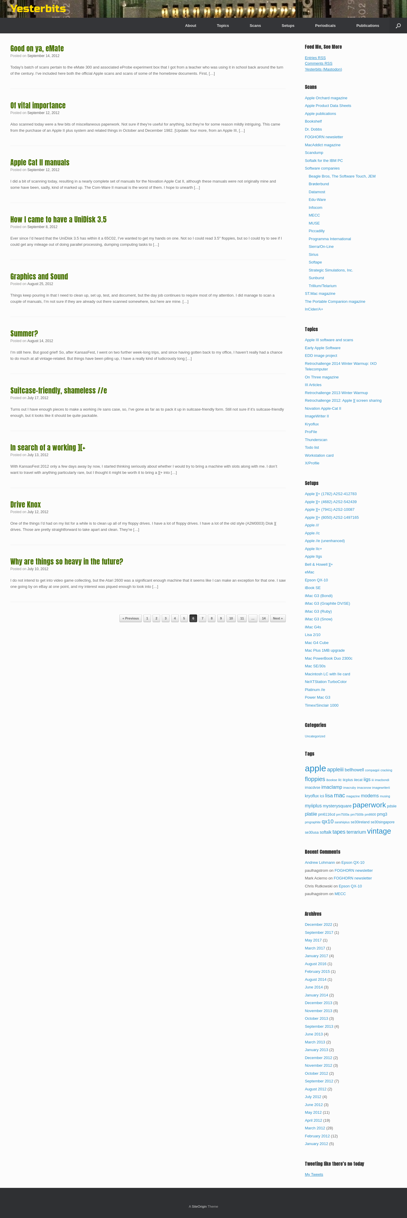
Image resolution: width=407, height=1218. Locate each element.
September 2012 (319, 1081)
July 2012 (313, 1097)
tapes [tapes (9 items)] (339, 832)
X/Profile (312, 463)
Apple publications (320, 113)
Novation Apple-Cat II (323, 408)
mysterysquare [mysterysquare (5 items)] (337, 806)
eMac (309, 572)
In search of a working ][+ (47, 447)
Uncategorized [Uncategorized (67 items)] (315, 736)
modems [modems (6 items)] (370, 795)
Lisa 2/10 (312, 634)
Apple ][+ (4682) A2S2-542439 (330, 502)
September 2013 (319, 1026)
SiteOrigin (199, 1206)
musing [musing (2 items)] (385, 796)
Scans (255, 25)
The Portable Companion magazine (335, 301)
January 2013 (316, 1050)
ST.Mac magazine (320, 293)
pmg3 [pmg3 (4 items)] (382, 814)
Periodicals (325, 25)
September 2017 (319, 932)
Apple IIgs (313, 556)
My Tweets (314, 1174)
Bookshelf (313, 121)
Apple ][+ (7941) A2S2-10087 (329, 509)
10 (231, 618)
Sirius (313, 254)
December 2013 (318, 1003)
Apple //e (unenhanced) (325, 541)
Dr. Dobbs (313, 129)
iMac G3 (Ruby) (318, 611)
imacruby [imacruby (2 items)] (349, 787)
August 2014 (315, 979)
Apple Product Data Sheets (328, 105)
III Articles (313, 385)
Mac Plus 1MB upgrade (325, 650)
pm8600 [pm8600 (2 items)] (370, 814)
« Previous (130, 618)
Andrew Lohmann (320, 862)
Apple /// (312, 525)
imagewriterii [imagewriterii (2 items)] (381, 787)
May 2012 (313, 1112)
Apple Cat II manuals (39, 162)
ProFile (311, 432)
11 (242, 618)
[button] (398, 25)
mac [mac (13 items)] (339, 795)
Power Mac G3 (317, 697)
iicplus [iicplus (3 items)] (348, 780)
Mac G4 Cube (316, 642)
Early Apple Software (322, 348)
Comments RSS (318, 63)
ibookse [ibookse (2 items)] (331, 780)
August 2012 (315, 1089)
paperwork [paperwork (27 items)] (369, 805)
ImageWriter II (317, 416)
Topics (223, 25)
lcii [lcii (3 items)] (322, 796)
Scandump (314, 152)
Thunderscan (316, 440)
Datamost (317, 192)
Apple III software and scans (329, 340)
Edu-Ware (317, 199)
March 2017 (315, 948)
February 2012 (317, 1136)
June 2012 (314, 1104)
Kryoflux (312, 424)
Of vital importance (38, 105)
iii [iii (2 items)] (373, 780)
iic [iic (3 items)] (340, 780)
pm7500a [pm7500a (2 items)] (342, 814)
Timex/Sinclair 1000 (321, 705)
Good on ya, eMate (37, 48)
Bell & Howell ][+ (319, 564)
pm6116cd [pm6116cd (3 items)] (326, 814)
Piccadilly (317, 231)
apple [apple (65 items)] (315, 768)
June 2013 (314, 1034)
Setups (288, 25)
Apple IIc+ (313, 549)
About (190, 25)
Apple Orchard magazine (326, 98)
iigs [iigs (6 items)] (367, 779)
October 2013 (316, 1018)
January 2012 (316, 1143)
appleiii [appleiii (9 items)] (335, 770)
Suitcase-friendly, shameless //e (58, 390)
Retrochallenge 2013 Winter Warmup (336, 393)
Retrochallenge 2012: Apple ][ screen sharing (343, 400)
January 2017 (316, 956)
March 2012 (315, 1128)
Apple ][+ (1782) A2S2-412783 (330, 494)
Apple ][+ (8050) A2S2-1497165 (332, 517)
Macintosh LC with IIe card (327, 674)
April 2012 (313, 1120)
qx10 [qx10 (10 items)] (327, 821)
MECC (314, 215)
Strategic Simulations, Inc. (331, 270)
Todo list (312, 447)
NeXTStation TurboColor (326, 681)
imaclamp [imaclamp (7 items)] (331, 787)
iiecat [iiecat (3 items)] (358, 780)
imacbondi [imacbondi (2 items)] (382, 780)
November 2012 (318, 1065)
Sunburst (316, 278)
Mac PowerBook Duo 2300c (328, 658)
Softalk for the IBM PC (324, 160)
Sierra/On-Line (321, 246)
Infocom (315, 207)
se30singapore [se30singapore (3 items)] (383, 822)
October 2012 (316, 1073)
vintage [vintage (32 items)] (379, 831)
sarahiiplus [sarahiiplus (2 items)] (342, 822)
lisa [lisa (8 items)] (329, 796)
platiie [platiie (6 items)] (311, 814)
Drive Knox (25, 504)
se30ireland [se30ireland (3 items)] (360, 822)
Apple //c (312, 533)
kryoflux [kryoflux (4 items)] (312, 796)
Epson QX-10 (316, 580)
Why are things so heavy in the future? (66, 561)
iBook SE (312, 588)
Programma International (330, 239)
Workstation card (319, 455)
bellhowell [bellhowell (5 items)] (354, 769)
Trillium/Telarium (322, 286)
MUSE (314, 223)
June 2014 (314, 987)
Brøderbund (319, 184)
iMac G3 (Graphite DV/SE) (327, 603)
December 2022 (318, 924)
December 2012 (318, 1058)
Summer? (24, 333)
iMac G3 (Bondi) (319, 595)
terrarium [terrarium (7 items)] (356, 832)
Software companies (322, 168)
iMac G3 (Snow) (318, 619)
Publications (367, 25)
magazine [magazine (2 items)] (353, 796)
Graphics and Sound (39, 276)
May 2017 (313, 940)
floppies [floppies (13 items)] (315, 779)
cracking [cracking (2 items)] (386, 770)
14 (263, 618)
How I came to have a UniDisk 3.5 (58, 219)
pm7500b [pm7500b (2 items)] (357, 814)
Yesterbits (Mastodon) (323, 69)
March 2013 (315, 1042)
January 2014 (316, 995)
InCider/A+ (314, 309)
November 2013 (318, 1011)
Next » (278, 618)
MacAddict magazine (322, 145)
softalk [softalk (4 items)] (326, 832)
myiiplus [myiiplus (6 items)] (313, 805)
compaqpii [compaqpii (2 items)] (372, 770)
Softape (315, 262)
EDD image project (321, 355)
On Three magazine (322, 377)
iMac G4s (313, 627)
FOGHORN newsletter (324, 137)
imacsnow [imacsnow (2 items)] (364, 787)
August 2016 (315, 964)
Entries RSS (315, 58)
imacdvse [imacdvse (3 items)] (312, 788)
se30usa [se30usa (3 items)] (312, 832)
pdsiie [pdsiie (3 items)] (391, 806)
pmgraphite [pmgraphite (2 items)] (312, 822)
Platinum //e (315, 689)
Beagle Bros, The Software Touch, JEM (342, 176)
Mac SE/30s (315, 666)
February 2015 (317, 971)
